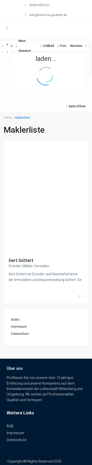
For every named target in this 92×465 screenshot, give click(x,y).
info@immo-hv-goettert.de (48, 15)
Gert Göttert (21, 260)
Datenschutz (20, 333)
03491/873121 (39, 5)
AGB (10, 426)
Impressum (19, 326)
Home (8, 117)
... (10, 285)
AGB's (15, 319)
